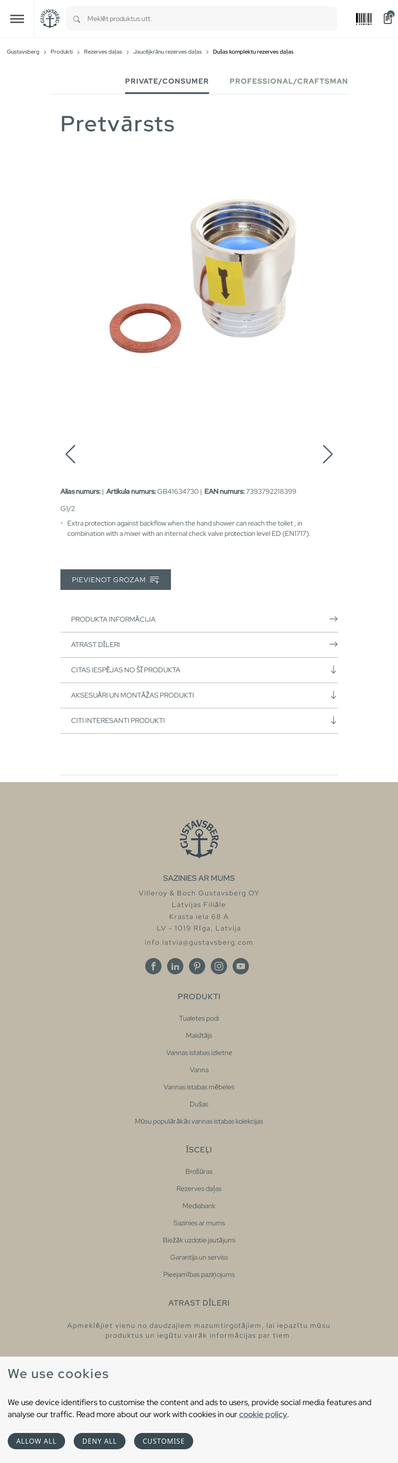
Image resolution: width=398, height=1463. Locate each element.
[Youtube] (241, 966)
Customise (164, 1441)
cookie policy (263, 1414)
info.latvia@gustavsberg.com (199, 942)
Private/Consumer (167, 81)
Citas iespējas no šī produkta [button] (204, 669)
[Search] (76, 19)
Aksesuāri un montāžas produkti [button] (204, 695)
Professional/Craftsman (289, 81)
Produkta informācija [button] (204, 619)
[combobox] (212, 19)
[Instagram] (219, 966)
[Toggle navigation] (17, 18)
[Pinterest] (197, 966)
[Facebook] (153, 966)
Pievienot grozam (115, 580)
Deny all (99, 1441)
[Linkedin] (175, 966)
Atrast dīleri (204, 644)
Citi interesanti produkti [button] (204, 720)
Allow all (36, 1441)
